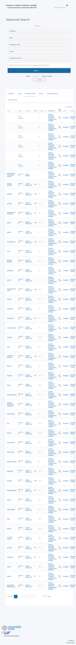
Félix (8, 519)
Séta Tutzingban (11, 394)
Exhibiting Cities (12, 100)
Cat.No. (41, 111)
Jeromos (9, 547)
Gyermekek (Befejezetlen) (11, 585)
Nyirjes (9, 222)
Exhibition (12, 31)
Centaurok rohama (10, 356)
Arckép (9, 500)
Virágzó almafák (9, 184)
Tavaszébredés (11, 328)
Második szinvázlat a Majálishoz (10, 404)
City (64, 111)
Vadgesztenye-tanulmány (11, 213)
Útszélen (9, 203)
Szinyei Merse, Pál (28, 184)
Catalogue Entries (30, 93)
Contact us (71, 640)
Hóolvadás (10, 270)
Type (19, 111)
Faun (8, 347)
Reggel (9, 280)
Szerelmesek (11, 414)
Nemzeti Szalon (72, 117)
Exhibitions (11, 93)
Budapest (66, 117)
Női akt (9, 528)
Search (36, 70)
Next (49, 596)
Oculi (8, 251)
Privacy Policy (70, 643)
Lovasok (9, 337)
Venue (11, 51)
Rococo (9, 366)
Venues (41, 93)
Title (8, 111)
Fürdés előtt (10, 452)
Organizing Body (15, 58)
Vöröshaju (10, 557)
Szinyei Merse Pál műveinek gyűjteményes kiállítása (52, 117)
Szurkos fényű (11, 242)
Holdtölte (9, 194)
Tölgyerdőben (11, 509)
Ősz (8, 423)
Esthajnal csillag (11, 461)
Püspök (9, 576)
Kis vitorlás (10, 318)
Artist (11, 38)
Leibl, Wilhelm (27, 174)
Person (27, 111)
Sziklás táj (10, 308)
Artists (19, 93)
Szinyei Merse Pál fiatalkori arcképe (11, 175)
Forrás (9, 385)
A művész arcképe (10, 537)
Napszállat (10, 471)
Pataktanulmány (11, 490)
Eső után (9, 375)
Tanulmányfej (11, 442)
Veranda (9, 480)
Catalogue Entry (14, 44)
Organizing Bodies (52, 93)
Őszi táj (9, 299)
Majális (9, 232)
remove (39, 79)
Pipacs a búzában (9, 260)
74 (44, 596)
